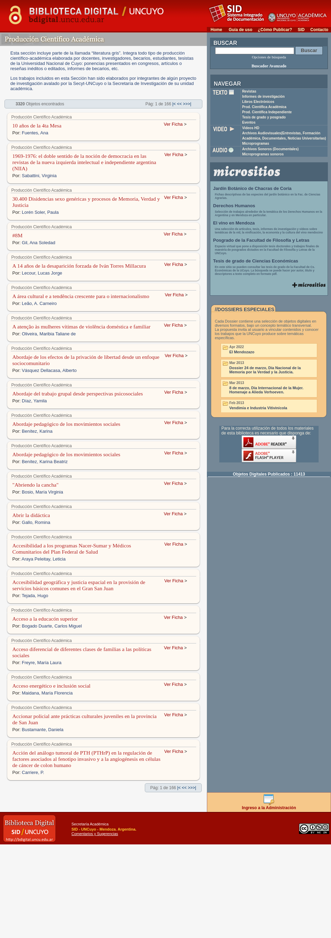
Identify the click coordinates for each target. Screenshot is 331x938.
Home (216, 29)
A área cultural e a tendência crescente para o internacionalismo (80, 296)
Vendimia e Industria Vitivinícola (258, 408)
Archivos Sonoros (270, 149)
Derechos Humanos (234, 205)
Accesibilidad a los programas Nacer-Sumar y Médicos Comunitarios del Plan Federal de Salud (71, 549)
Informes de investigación (263, 96)
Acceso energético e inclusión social (51, 686)
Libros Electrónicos (258, 102)
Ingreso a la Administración (269, 806)
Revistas (249, 91)
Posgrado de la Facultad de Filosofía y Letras (261, 240)
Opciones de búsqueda (269, 57)
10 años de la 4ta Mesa (36, 125)
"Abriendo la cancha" (35, 485)
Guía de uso (240, 29)
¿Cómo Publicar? (275, 29)
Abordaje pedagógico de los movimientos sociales (66, 424)
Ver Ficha (173, 124)
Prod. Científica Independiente (267, 112)
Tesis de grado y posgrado (264, 117)
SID (301, 29)
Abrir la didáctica (31, 515)
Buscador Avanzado (268, 66)
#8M (17, 235)
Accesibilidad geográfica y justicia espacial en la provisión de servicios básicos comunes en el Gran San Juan (78, 585)
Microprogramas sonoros (263, 154)
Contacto (319, 29)
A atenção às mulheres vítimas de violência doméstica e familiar (81, 326)
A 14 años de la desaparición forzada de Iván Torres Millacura (79, 266)
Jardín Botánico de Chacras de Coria (252, 188)
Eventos (248, 122)
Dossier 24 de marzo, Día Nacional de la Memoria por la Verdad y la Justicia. (265, 370)
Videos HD (250, 128)
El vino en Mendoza (234, 223)
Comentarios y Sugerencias (94, 834)
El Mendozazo (241, 352)
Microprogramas (255, 143)
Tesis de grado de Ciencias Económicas (255, 261)
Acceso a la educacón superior (45, 619)
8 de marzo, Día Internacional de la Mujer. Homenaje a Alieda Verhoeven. (266, 390)
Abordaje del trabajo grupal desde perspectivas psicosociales (77, 393)
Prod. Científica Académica (264, 107)
